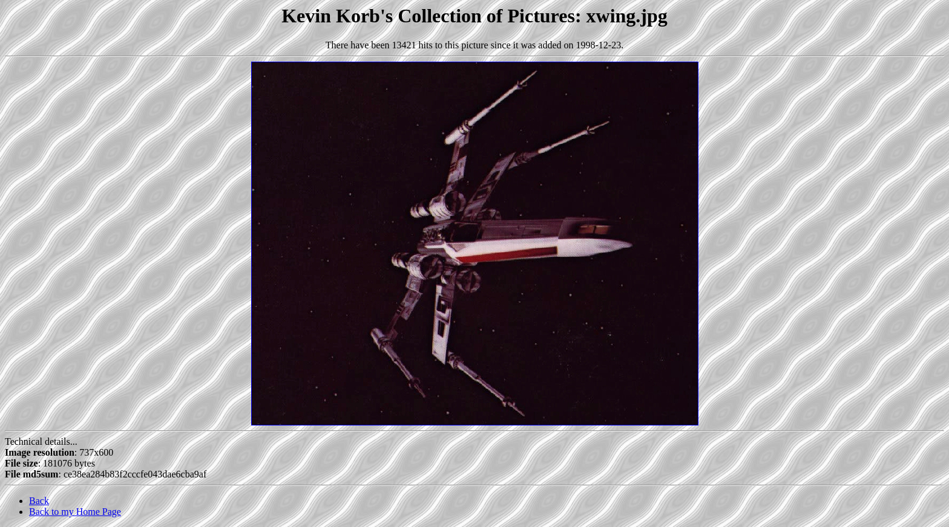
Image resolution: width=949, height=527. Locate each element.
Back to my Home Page (75, 511)
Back (39, 501)
